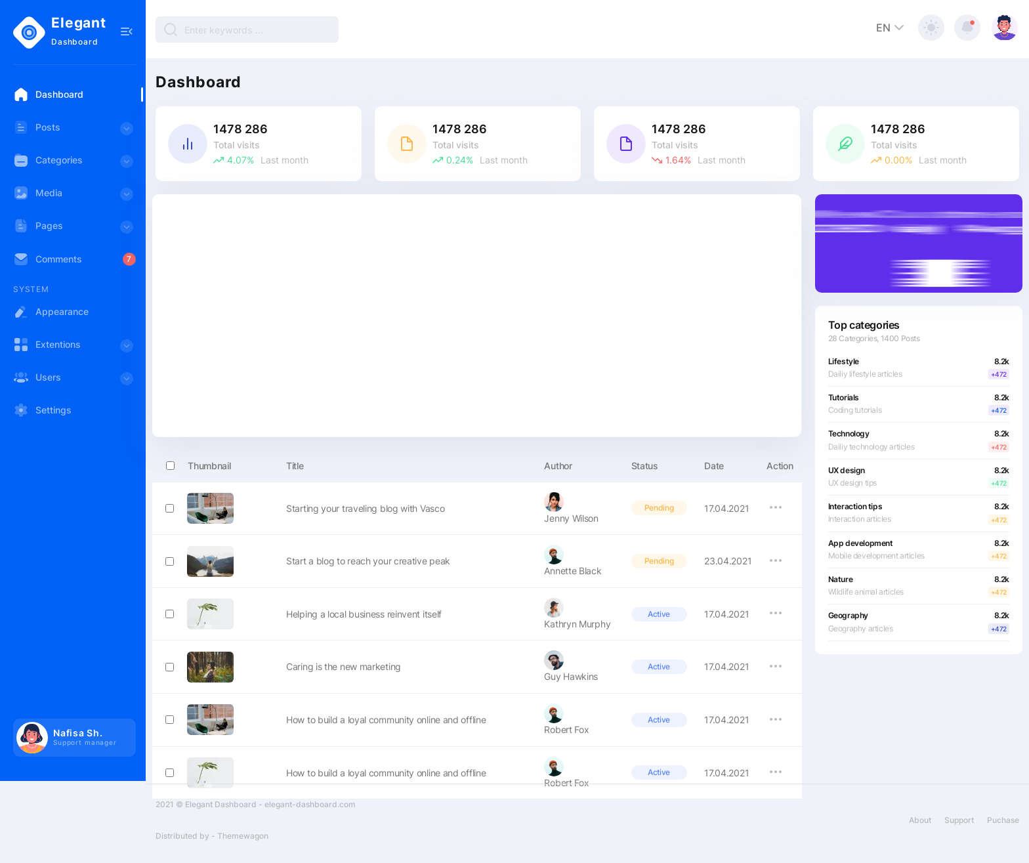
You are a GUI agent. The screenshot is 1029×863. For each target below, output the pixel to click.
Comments (47, 259)
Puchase (1003, 826)
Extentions (74, 349)
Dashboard (48, 94)
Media (74, 197)
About (920, 826)
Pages (74, 230)
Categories (74, 164)
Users (74, 381)
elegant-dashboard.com (310, 811)
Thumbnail (198, 463)
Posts (74, 131)
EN (892, 27)
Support (959, 826)
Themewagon (242, 842)
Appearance (51, 312)
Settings (42, 410)
